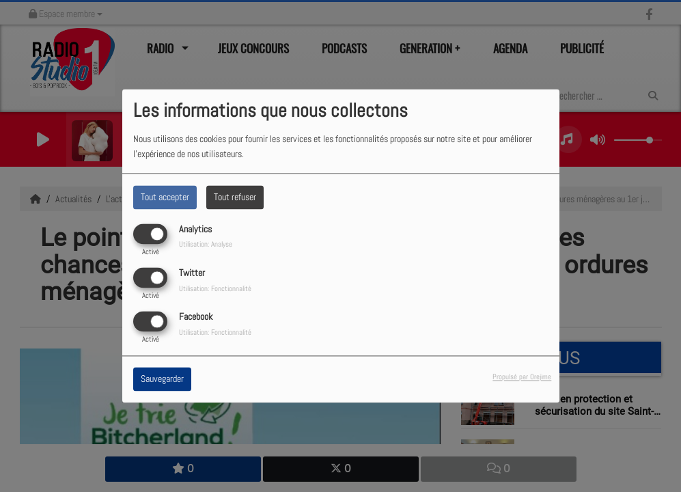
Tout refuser (235, 197)
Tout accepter (165, 197)
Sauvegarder (162, 379)
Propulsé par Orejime (521, 377)
